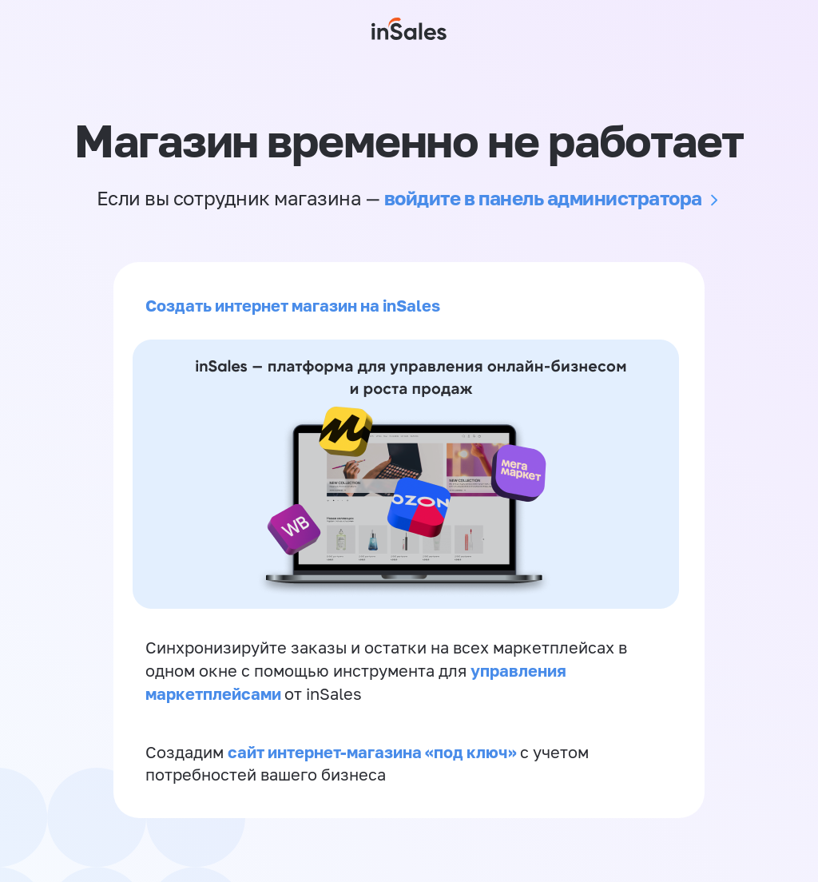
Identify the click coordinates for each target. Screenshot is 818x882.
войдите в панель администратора (543, 197)
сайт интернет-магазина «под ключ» (374, 751)
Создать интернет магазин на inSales (292, 305)
